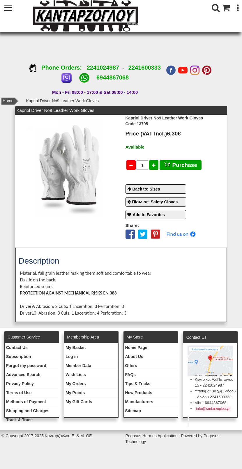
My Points (75, 392)
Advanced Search (23, 374)
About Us (134, 356)
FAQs (130, 374)
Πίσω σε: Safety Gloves (155, 202)
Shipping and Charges (28, 410)
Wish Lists (76, 374)
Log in (72, 356)
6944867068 (112, 77)
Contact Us (17, 347)
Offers (131, 365)
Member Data (78, 365)
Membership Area (83, 337)
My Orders (76, 383)
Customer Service (24, 337)
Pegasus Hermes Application (152, 435)
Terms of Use (19, 392)
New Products (138, 392)
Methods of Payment (26, 401)
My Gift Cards (79, 401)
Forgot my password (26, 365)
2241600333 (144, 67)
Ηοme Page (136, 347)
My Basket (76, 347)
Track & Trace (19, 419)
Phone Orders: (57, 67)
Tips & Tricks (138, 383)
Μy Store (135, 337)
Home (8, 100)
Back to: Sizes (146, 189)
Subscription (18, 356)
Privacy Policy (20, 383)
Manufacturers (139, 401)
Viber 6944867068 (211, 403)
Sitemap (133, 410)
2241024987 (103, 67)
